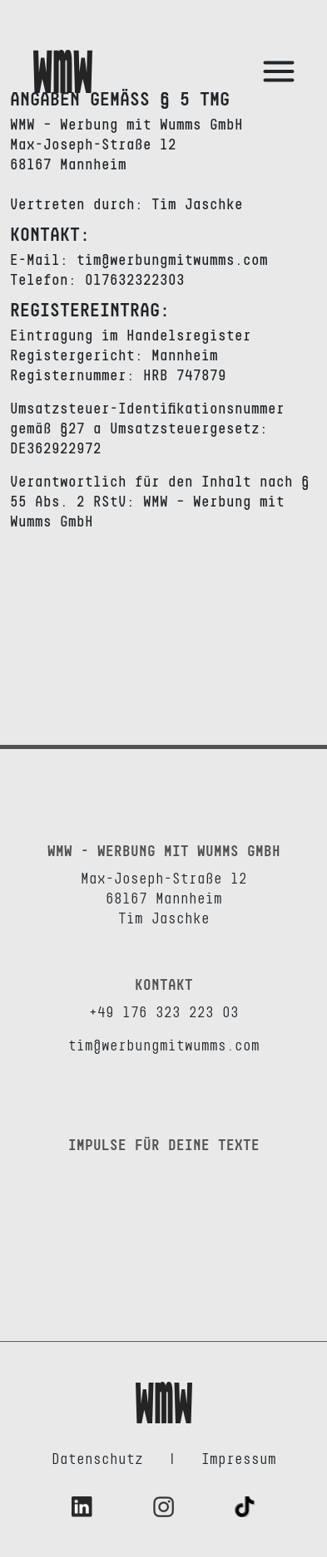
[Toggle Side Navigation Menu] (278, 71)
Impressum (238, 1459)
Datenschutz (97, 1459)
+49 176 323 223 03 (164, 1013)
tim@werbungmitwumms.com (164, 1046)
